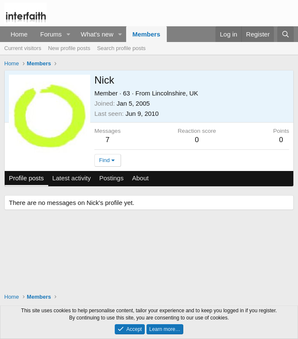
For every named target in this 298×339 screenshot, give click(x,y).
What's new (97, 34)
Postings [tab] (111, 178)
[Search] (285, 34)
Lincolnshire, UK (175, 93)
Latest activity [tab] (71, 178)
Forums (51, 34)
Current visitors (22, 48)
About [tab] (140, 178)
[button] (68, 34)
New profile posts (69, 48)
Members (146, 34)
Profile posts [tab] (26, 178)
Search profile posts (121, 48)
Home (19, 34)
